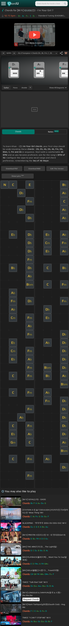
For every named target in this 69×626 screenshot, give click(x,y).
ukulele (24, 88)
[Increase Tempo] (14, 53)
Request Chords (31, 599)
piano (15, 88)
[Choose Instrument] (30, 88)
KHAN (27, 10)
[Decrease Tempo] (3, 53)
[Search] (65, 3)
